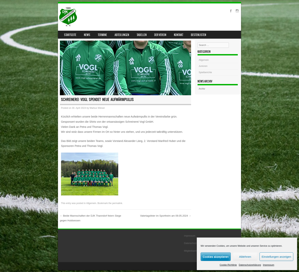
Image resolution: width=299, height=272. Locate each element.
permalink (117, 203)
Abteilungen (122, 35)
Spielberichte (205, 72)
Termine (102, 35)
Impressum (268, 265)
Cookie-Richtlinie (228, 265)
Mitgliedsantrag (191, 251)
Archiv (202, 88)
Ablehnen (245, 256)
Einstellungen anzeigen (276, 256)
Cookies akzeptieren (216, 256)
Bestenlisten (198, 35)
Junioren (203, 66)
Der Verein (160, 35)
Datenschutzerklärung (250, 265)
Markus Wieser (97, 108)
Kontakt (178, 35)
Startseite (70, 35)
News (87, 35)
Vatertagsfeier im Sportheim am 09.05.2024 (165, 215)
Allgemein (91, 203)
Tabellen (142, 35)
